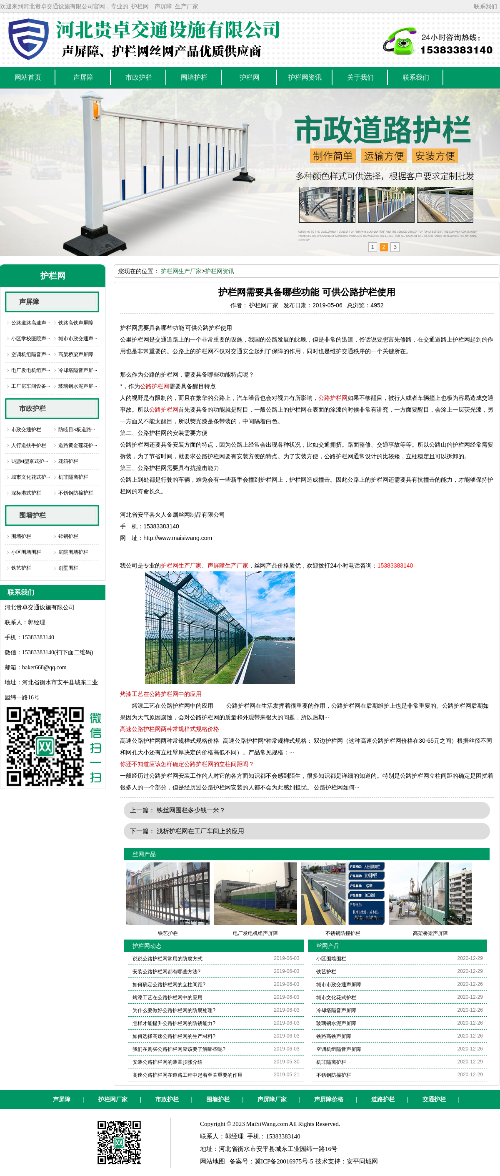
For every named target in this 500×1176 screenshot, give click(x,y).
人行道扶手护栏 (28, 445)
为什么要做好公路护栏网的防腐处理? (173, 1010)
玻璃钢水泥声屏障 (336, 1023)
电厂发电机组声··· (30, 370)
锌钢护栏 (68, 536)
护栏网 (140, 6)
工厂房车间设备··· (30, 386)
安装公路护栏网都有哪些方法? (166, 972)
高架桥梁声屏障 (75, 354)
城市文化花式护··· (30, 477)
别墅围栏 (68, 568)
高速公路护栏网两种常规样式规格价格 (169, 729)
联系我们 (485, 6)
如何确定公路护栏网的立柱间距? (168, 985)
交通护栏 (434, 1099)
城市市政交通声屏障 (338, 985)
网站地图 (212, 1161)
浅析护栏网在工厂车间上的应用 (200, 830)
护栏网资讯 (219, 271)
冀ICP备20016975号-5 (284, 1161)
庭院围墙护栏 (73, 552)
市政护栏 (32, 408)
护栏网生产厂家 (181, 271)
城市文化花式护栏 (336, 997)
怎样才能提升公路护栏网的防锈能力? (173, 1023)
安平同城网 (362, 1161)
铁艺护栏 (21, 568)
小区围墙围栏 (26, 552)
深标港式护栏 (26, 493)
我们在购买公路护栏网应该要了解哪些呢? (178, 1049)
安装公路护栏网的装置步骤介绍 (167, 1062)
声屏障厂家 (272, 1099)
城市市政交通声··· (77, 339)
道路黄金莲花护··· (77, 445)
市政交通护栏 (26, 429)
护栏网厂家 (113, 1099)
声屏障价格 (328, 1099)
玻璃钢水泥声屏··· (77, 386)
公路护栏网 (154, 386)
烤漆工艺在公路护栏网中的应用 (161, 694)
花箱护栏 (68, 461)
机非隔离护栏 (73, 477)
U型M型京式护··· (29, 461)
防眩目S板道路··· (76, 429)
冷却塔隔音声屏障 (336, 1010)
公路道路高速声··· (30, 323)
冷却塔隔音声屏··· (77, 370)
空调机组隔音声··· (30, 354)
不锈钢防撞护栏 (75, 493)
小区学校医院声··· (30, 339)
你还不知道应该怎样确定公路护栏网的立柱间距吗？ (187, 764)
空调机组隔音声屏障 (338, 1049)
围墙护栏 (32, 515)
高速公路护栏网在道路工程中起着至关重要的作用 (187, 1075)
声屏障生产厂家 (228, 565)
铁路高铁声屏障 (75, 323)
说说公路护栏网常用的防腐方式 (167, 959)
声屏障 (163, 6)
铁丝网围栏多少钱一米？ (191, 810)
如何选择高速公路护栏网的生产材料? (173, 1036)
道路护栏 (383, 1099)
